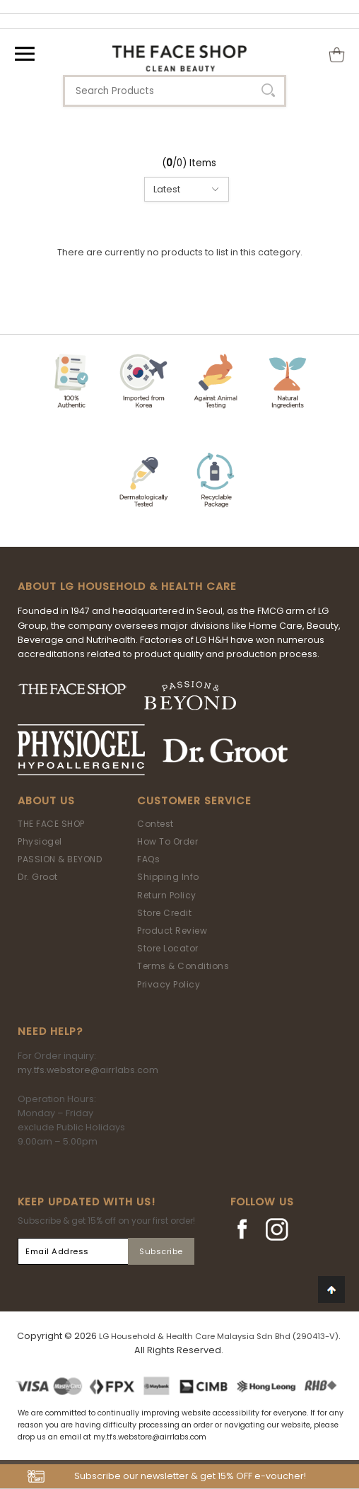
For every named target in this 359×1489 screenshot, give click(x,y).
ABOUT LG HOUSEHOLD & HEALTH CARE (127, 586)
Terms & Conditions (183, 966)
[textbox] (174, 91)
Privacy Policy (168, 984)
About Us (46, 801)
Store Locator (168, 948)
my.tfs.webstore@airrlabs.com (88, 1070)
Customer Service (194, 801)
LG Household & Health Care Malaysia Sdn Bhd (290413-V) (219, 1336)
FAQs (148, 859)
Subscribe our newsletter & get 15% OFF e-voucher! (190, 1476)
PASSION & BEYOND (60, 859)
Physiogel (40, 841)
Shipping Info (168, 877)
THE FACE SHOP (51, 824)
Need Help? (50, 1031)
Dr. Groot (38, 877)
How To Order (167, 841)
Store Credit (164, 913)
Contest (155, 824)
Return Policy (166, 895)
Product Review (172, 931)
